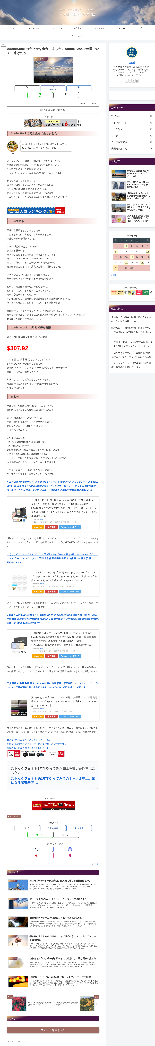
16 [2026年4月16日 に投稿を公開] (131, 257)
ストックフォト (14, 810)
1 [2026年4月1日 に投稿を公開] (126, 246)
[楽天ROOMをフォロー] (61, 835)
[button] (84, 88)
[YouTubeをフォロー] (55, 835)
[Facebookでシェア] (37, 88)
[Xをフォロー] (44, 835)
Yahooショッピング (70, 520)
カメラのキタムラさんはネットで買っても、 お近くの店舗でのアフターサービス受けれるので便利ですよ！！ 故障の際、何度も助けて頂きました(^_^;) (39, 737)
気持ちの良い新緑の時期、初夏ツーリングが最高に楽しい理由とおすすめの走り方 (131, 331)
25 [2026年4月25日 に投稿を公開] (142, 262)
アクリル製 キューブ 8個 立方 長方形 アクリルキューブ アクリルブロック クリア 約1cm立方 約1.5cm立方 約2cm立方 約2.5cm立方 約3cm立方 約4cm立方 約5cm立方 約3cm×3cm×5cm (64, 570)
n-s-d (132, 62)
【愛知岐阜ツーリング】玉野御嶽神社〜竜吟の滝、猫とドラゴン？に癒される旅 (131, 354)
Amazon (38, 520)
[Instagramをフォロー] (50, 835)
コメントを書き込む (53, 1015)
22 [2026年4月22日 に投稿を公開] (126, 262)
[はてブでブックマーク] (53, 88)
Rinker (41, 512)
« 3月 (113, 275)
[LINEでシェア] (68, 88)
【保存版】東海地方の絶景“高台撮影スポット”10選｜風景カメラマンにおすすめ (131, 344)
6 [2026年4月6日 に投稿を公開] (115, 251)
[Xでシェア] (22, 88)
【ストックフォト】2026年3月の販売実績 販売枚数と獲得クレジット (131, 365)
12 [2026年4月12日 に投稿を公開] (147, 251)
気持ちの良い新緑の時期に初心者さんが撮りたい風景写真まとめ (131, 319)
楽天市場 (51, 520)
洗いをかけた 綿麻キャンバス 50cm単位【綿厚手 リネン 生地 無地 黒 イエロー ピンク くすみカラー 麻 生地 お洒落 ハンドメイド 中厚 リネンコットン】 (64, 694)
